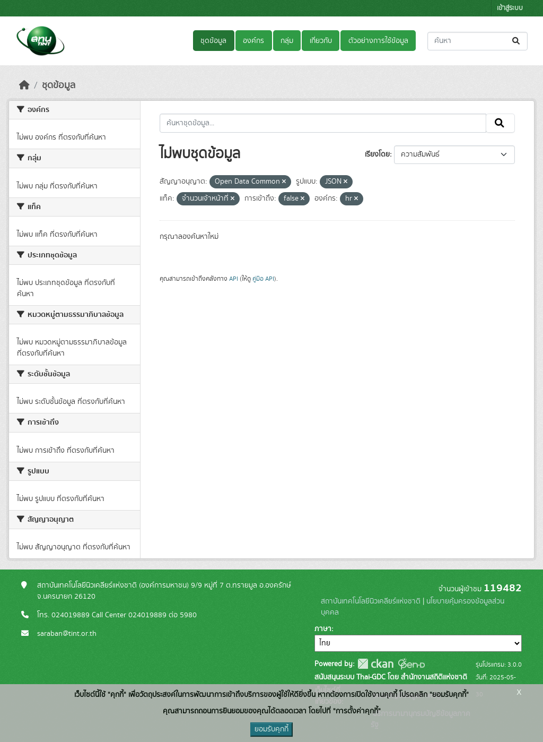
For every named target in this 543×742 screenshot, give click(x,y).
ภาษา (322, 629)
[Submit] (516, 41)
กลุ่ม (287, 41)
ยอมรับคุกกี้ (271, 729)
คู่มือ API (263, 278)
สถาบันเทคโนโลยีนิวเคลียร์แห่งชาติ (371, 601)
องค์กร (253, 41)
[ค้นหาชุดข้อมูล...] (477, 41)
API (233, 278)
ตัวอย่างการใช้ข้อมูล (378, 41)
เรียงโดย (377, 154)
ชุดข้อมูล (213, 41)
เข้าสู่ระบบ (510, 8)
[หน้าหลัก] (24, 85)
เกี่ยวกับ (321, 41)
